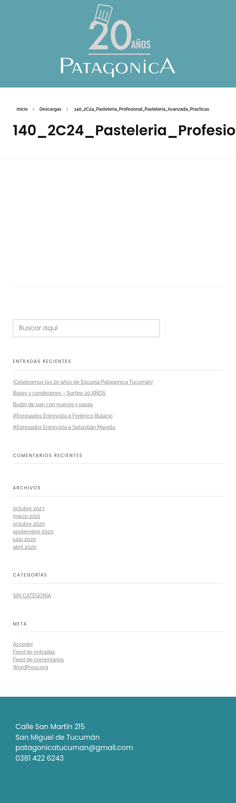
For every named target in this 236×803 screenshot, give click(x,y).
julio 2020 (24, 539)
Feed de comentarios (38, 660)
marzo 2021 (26, 516)
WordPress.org (30, 667)
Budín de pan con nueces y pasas (53, 404)
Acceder (23, 644)
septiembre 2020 (33, 532)
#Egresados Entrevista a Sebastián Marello (64, 427)
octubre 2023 (28, 508)
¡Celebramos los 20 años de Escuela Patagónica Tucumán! (83, 382)
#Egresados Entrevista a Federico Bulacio (63, 416)
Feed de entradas (34, 652)
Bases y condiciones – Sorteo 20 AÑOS (59, 393)
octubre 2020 (29, 524)
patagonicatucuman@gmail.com (74, 748)
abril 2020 (24, 547)
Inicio (22, 109)
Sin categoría (32, 596)
